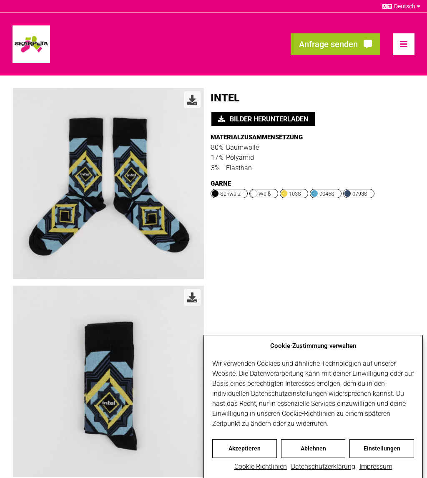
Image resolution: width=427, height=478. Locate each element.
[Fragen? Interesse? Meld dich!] (335, 44)
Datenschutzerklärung (323, 469)
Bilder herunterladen (263, 119)
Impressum (375, 469)
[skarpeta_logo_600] (31, 29)
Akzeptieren (245, 451)
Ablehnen (313, 451)
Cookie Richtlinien (260, 469)
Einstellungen (382, 451)
